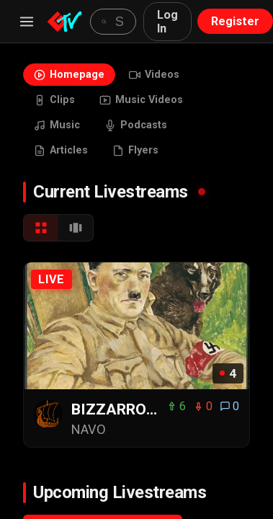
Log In (167, 21)
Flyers (135, 150)
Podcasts (135, 125)
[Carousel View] (75, 228)
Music (57, 125)
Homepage (69, 74)
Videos (154, 74)
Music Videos (141, 100)
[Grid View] (41, 228)
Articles (61, 150)
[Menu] (26, 21)
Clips (54, 100)
